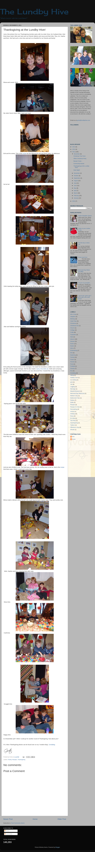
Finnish (72, 361)
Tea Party (73, 420)
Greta (73, 439)
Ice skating (73, 380)
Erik (71, 352)
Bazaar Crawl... (78, 161)
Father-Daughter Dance (85, 215)
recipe (24, 153)
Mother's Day (74, 395)
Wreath (72, 429)
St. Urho (72, 418)
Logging (72, 386)
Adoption (72, 316)
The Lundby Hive (34, 11)
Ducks (72, 343)
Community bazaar (79, 163)
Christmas (73, 323)
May (75, 188)
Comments (8, 834)
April (75, 190)
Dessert (72, 341)
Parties (72, 400)
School (72, 411)
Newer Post (8, 819)
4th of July (73, 314)
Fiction (72, 359)
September (77, 178)
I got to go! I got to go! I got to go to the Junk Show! (84, 297)
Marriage (72, 389)
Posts (6, 830)
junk (71, 382)
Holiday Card (74, 377)
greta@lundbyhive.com (83, 120)
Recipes (14, 759)
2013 (74, 147)
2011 (74, 151)
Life (71, 384)
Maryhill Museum (75, 391)
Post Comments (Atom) (18, 823)
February (76, 195)
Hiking (72, 375)
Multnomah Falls (75, 398)
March (76, 193)
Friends (72, 368)
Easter (72, 346)
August (76, 180)
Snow (72, 416)
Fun (71, 370)
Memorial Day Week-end (77, 393)
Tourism (72, 425)
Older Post (62, 819)
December (77, 154)
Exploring (73, 355)
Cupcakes (73, 334)
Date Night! (77, 170)
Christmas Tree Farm (80, 156)
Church (72, 328)
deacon (72, 339)
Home (35, 819)
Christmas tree (74, 325)
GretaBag (73, 373)
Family (10, 759)
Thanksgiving (21, 759)
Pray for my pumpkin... (84, 283)
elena (71, 348)
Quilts (72, 402)
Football (72, 366)
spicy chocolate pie (43, 369)
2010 (74, 201)
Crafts (72, 332)
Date (71, 337)
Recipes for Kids (75, 407)
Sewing (72, 413)
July (75, 183)
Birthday (72, 319)
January (76, 198)
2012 (74, 149)
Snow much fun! (82, 257)
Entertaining (73, 350)
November (77, 173)
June (75, 185)
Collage (72, 330)
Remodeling (73, 409)
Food (71, 364)
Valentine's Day (74, 427)
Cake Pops (73, 321)
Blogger (57, 847)
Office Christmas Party (80, 158)
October (76, 175)
